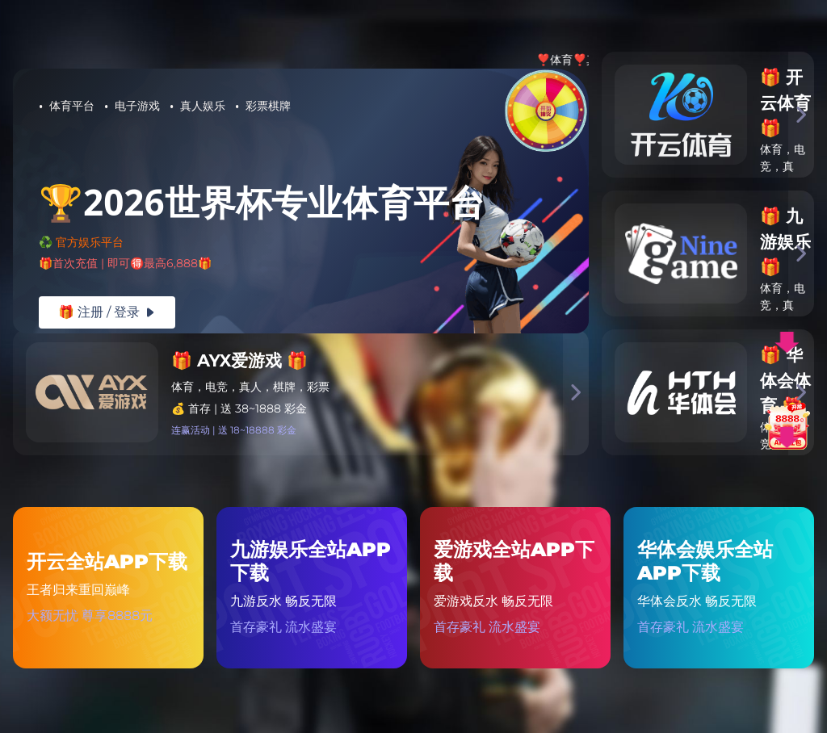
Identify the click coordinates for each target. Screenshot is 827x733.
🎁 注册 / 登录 (107, 312)
